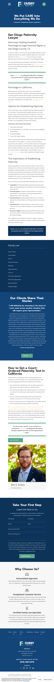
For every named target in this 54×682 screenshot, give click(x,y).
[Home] (26, 4)
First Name (11, 518)
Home (9, 632)
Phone (10, 524)
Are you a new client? (13, 529)
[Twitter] (21, 668)
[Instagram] (24, 668)
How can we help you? (14, 534)
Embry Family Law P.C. (39, 64)
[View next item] (33, 351)
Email (29, 524)
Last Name (31, 518)
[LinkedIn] (33, 668)
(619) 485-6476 (27, 662)
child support (22, 57)
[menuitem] (26, 252)
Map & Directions (27, 655)
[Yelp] (27, 668)
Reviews (37, 632)
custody (34, 99)
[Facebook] (30, 668)
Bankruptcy (30, 632)
